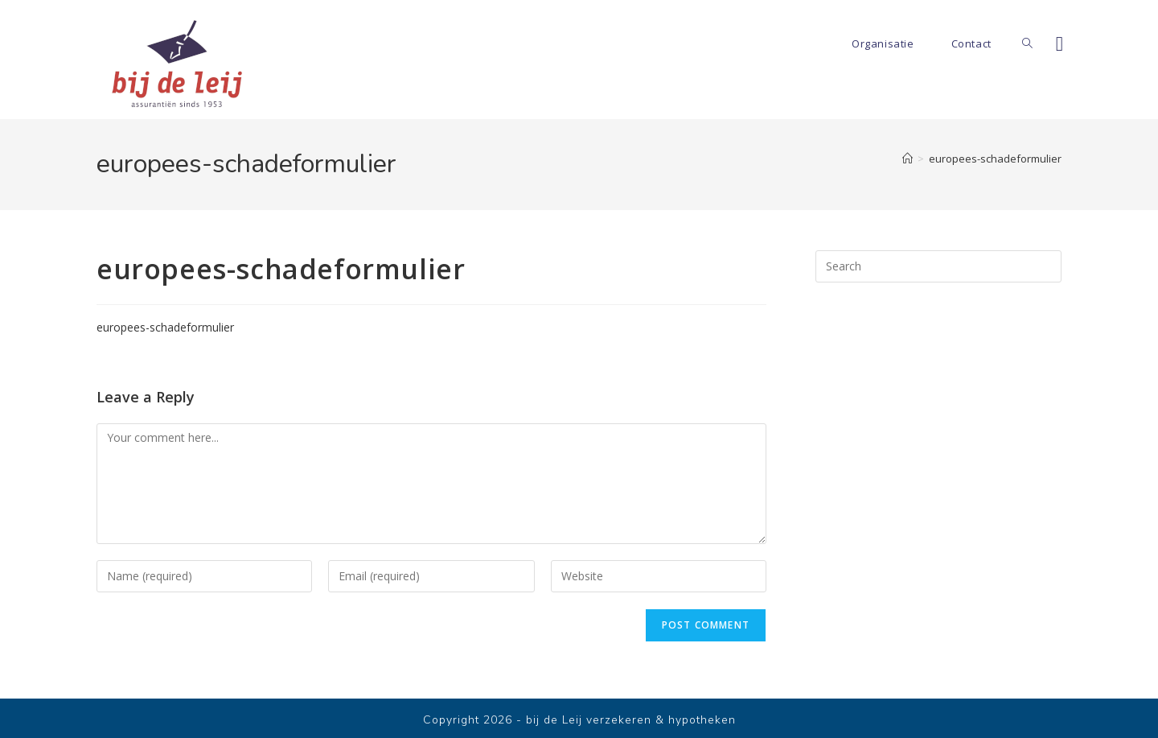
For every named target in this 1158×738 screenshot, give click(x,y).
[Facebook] (1059, 43)
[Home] (907, 158)
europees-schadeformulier (995, 158)
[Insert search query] (938, 266)
